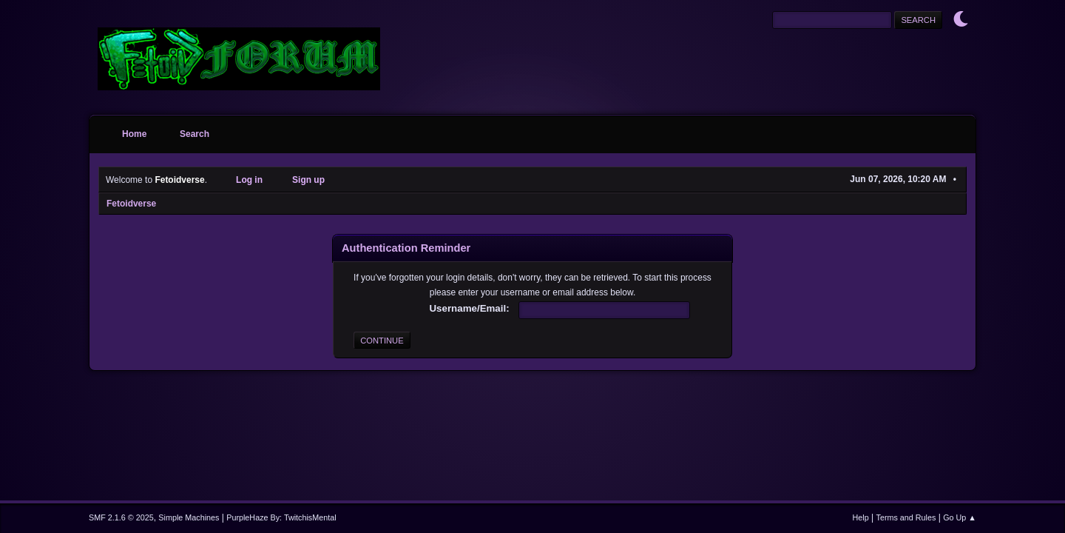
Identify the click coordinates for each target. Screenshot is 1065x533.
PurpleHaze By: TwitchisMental (281, 517)
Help (861, 517)
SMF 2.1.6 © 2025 (121, 517)
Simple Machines (188, 517)
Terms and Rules (906, 517)
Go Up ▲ (959, 517)
